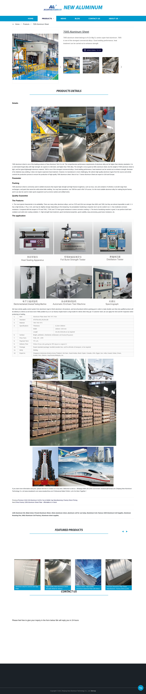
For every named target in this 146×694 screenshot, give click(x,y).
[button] (60, 67)
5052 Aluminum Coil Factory (31, 515)
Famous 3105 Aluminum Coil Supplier (110, 513)
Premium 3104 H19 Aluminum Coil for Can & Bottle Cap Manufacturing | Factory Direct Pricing (47, 500)
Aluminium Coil (92, 513)
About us (113, 30)
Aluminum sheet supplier (50, 515)
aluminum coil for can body (77, 513)
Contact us (94, 30)
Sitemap (93, 691)
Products (47, 30)
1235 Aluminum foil (18, 513)
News (63, 30)
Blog (77, 30)
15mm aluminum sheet (59, 513)
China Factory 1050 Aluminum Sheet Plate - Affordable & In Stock (36, 502)
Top (140, 689)
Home (30, 30)
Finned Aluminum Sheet (42, 513)
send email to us (92, 50)
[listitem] (73, 66)
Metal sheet (30, 513)
